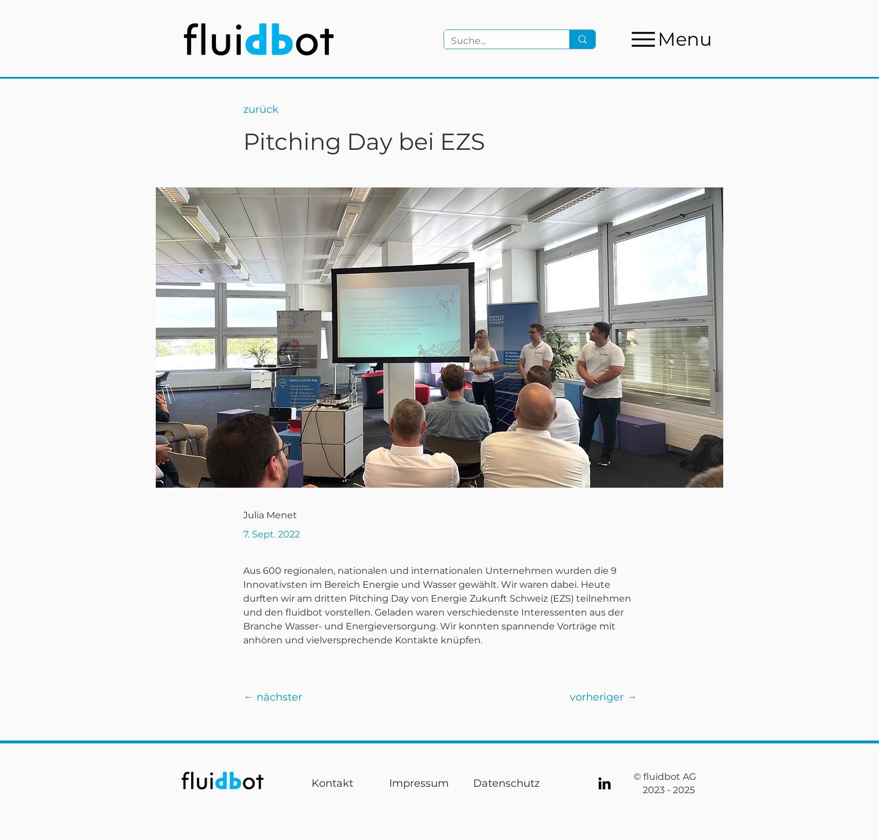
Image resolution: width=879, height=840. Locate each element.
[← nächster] (279, 697)
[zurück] (279, 109)
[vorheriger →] (601, 697)
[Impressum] (419, 783)
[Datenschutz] (506, 783)
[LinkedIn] (604, 783)
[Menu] (670, 39)
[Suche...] (498, 41)
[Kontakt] (332, 783)
